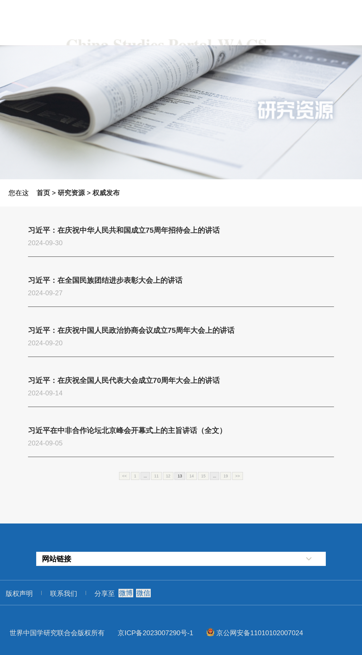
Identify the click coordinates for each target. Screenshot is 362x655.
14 (191, 476)
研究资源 (71, 193)
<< (124, 476)
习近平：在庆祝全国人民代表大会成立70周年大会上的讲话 (124, 380)
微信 (143, 593)
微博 (126, 593)
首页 (43, 193)
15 (203, 476)
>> (237, 476)
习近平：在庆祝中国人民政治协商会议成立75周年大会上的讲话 (131, 330)
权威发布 (106, 193)
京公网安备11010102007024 (259, 633)
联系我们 (63, 593)
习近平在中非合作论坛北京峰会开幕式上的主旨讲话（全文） (127, 430)
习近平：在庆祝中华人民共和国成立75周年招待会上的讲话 (124, 230)
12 (168, 476)
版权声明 (19, 593)
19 (225, 476)
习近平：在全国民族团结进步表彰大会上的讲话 (105, 280)
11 (156, 476)
